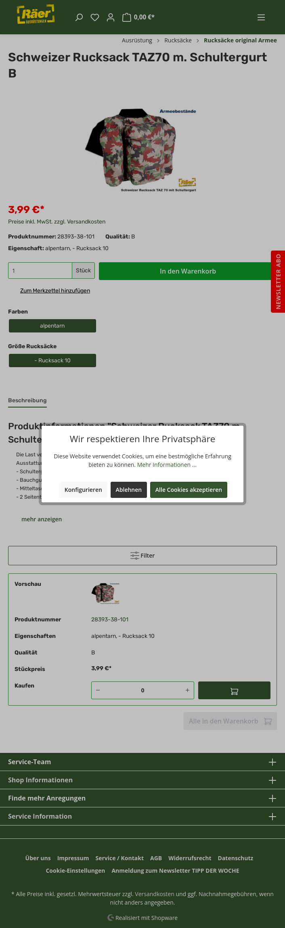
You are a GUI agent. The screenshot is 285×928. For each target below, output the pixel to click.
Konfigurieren (83, 489)
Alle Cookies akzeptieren (188, 489)
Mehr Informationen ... (167, 464)
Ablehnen (129, 489)
